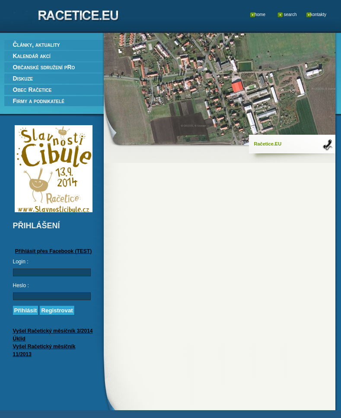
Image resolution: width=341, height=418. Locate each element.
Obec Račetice (32, 89)
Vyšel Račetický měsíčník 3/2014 (53, 331)
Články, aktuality (36, 44)
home (260, 14)
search (290, 14)
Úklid (19, 339)
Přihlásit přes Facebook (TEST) (53, 251)
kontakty (318, 14)
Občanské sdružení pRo (44, 67)
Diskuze (23, 78)
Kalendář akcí (32, 55)
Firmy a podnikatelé (38, 100)
